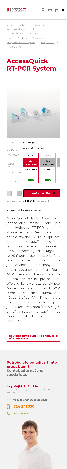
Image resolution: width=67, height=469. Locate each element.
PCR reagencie (15, 33)
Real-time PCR (14, 47)
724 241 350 (23, 406)
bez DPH (30, 201)
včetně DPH (43, 201)
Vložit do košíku (44, 193)
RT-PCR (32, 33)
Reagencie (38, 25)
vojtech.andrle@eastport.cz (30, 400)
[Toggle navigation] (63, 10)
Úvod (9, 25)
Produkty (22, 25)
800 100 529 (20, 413)
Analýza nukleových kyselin (21, 29)
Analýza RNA (47, 42)
